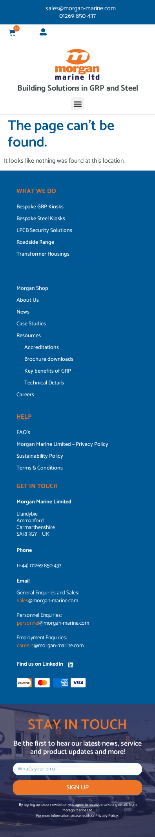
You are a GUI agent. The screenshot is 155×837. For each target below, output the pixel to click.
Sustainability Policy (39, 456)
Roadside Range (35, 242)
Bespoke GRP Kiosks (40, 207)
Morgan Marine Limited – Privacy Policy (62, 444)
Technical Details (44, 383)
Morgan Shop (32, 288)
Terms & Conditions (39, 468)
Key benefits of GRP (47, 371)
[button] (77, 103)
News (22, 312)
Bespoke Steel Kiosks (40, 218)
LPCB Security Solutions (44, 230)
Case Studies (31, 323)
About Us (27, 300)
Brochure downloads (48, 359)
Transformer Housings (42, 254)
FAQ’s (23, 432)
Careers (25, 394)
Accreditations (41, 347)
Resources (28, 335)
